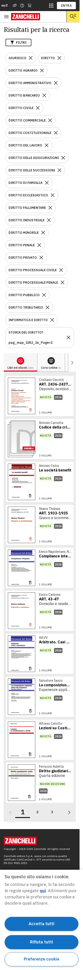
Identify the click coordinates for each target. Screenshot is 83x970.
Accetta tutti (41, 923)
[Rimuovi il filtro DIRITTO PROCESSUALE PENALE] (62, 282)
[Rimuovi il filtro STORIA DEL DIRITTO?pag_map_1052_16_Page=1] (68, 337)
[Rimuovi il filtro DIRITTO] (59, 58)
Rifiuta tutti (41, 942)
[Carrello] (29, 5)
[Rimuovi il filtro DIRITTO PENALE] (39, 245)
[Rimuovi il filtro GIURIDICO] (30, 58)
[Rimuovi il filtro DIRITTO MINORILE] (43, 232)
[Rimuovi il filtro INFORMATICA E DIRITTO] (52, 319)
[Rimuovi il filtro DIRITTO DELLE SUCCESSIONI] (59, 170)
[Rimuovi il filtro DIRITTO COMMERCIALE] (50, 120)
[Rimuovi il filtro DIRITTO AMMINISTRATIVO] (55, 82)
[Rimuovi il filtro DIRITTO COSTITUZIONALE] (55, 132)
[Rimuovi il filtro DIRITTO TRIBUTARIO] (47, 307)
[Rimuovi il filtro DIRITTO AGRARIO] (41, 70)
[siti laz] (51, 5)
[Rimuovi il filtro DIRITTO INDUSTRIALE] (48, 220)
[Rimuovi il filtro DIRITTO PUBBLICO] (44, 295)
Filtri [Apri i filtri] (18, 42)
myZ (4, 5)
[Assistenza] (15, 5)
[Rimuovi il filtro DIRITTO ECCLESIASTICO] (52, 195)
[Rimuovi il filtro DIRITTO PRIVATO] (41, 257)
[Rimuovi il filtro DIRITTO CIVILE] (37, 107)
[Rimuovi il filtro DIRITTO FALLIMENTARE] (50, 207)
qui (43, 890)
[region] (41, 920)
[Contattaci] (22, 5)
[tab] (20, 362)
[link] (40, 396)
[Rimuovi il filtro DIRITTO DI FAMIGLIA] (46, 182)
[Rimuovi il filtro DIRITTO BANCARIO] (44, 95)
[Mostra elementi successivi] (72, 362)
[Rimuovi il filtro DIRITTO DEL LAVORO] (46, 145)
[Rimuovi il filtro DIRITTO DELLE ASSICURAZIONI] (63, 157)
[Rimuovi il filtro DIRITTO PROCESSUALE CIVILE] (61, 270)
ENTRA (66, 5)
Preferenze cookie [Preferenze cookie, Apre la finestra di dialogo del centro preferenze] (41, 959)
